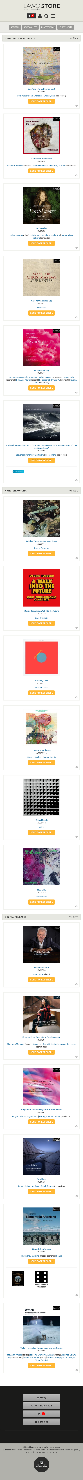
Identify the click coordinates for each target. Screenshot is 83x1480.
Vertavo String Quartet (57, 1357)
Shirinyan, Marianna (16, 1044)
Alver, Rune (38, 974)
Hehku (59, 1256)
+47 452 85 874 (41, 1405)
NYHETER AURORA (16, 490)
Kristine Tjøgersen (41, 548)
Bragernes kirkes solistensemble (23, 377)
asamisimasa (41, 897)
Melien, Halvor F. (46, 377)
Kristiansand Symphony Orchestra (45, 235)
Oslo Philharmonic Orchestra (29, 96)
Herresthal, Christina (30, 1256)
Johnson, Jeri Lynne (67, 1044)
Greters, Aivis (49, 96)
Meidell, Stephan (34, 757)
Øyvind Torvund (41, 618)
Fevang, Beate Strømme (49, 1116)
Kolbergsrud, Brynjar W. (49, 380)
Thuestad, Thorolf (57, 166)
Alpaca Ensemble (40, 166)
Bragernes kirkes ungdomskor (25, 1116)
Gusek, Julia (69, 377)
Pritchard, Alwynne (15, 166)
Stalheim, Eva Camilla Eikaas (41, 1355)
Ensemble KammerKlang (28, 1186)
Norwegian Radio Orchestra (45, 1044)
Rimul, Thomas (47, 1186)
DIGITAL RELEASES (15, 916)
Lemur (41, 827)
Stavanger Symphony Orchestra (30, 455)
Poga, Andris (50, 455)
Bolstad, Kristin (41, 688)
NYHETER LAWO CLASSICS (20, 38)
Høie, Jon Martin (23, 380)
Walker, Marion (16, 235)
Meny (41, 1397)
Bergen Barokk (49, 757)
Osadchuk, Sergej (31, 1357)
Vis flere (73, 38)
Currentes (41, 308)
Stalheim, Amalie (14, 1355)
